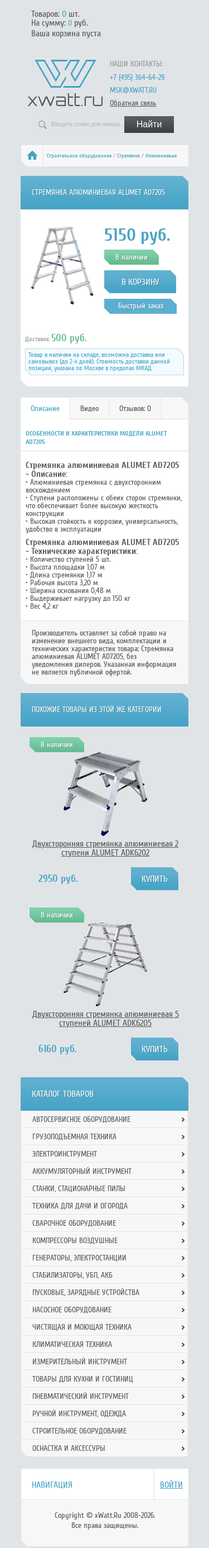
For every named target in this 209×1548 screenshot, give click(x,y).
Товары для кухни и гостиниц (82, 1379)
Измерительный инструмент (79, 1362)
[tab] (45, 408)
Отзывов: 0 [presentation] (135, 408)
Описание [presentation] (45, 408)
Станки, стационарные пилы (78, 1188)
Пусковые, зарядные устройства (85, 1292)
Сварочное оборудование (74, 1223)
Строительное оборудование (79, 155)
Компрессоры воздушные (75, 1240)
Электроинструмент (64, 1154)
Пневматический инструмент (80, 1396)
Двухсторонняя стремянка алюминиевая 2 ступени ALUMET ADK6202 (105, 848)
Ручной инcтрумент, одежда (79, 1413)
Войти (171, 1484)
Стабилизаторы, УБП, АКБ (72, 1275)
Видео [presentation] (89, 408)
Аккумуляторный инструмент (82, 1171)
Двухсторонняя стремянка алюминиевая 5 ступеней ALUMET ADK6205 (105, 1019)
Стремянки (128, 155)
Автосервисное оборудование (81, 1119)
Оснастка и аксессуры (68, 1448)
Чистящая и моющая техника (82, 1327)
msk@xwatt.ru (133, 90)
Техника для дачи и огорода (80, 1206)
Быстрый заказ (140, 305)
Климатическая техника (72, 1344)
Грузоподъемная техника (74, 1136)
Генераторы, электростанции (79, 1258)
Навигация (52, 1484)
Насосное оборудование (71, 1310)
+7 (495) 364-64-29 (137, 77)
